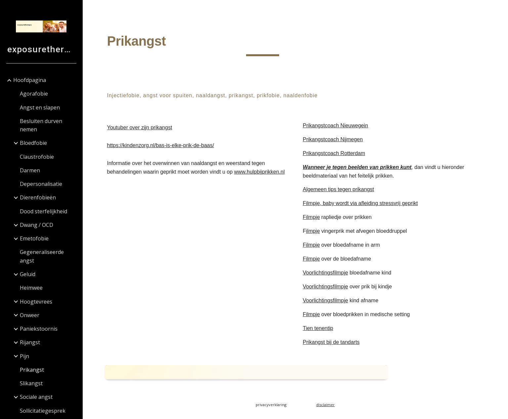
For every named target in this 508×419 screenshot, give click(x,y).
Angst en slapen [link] (40, 107)
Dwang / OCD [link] (36, 225)
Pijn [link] (24, 356)
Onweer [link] (29, 315)
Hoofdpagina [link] (29, 80)
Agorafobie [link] (34, 93)
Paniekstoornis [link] (39, 328)
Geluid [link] (27, 274)
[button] (500, 9)
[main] (263, 43)
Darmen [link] (30, 170)
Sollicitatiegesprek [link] (42, 410)
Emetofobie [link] (34, 238)
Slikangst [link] (31, 383)
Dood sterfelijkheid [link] (43, 211)
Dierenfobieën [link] (38, 197)
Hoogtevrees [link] (36, 301)
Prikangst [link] (32, 369)
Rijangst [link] (30, 342)
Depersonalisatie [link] (41, 184)
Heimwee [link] (31, 287)
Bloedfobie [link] (33, 143)
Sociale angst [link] (36, 396)
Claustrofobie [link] (37, 156)
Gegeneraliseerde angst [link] (42, 256)
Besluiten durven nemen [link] (41, 125)
